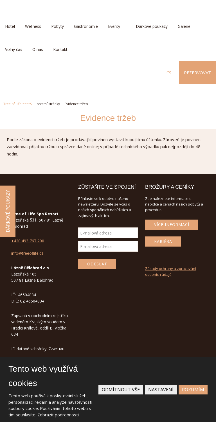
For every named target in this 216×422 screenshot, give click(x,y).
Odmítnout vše (121, 390)
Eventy (114, 26)
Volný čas (13, 49)
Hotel (10, 26)
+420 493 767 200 (27, 240)
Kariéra (163, 241)
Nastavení (161, 390)
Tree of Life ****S (17, 103)
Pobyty (57, 26)
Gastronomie (86, 26)
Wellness (33, 26)
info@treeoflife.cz (27, 253)
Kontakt (60, 49)
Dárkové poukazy (152, 26)
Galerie (184, 26)
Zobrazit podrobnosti (58, 415)
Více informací (171, 224)
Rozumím (193, 390)
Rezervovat (197, 72)
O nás (37, 49)
